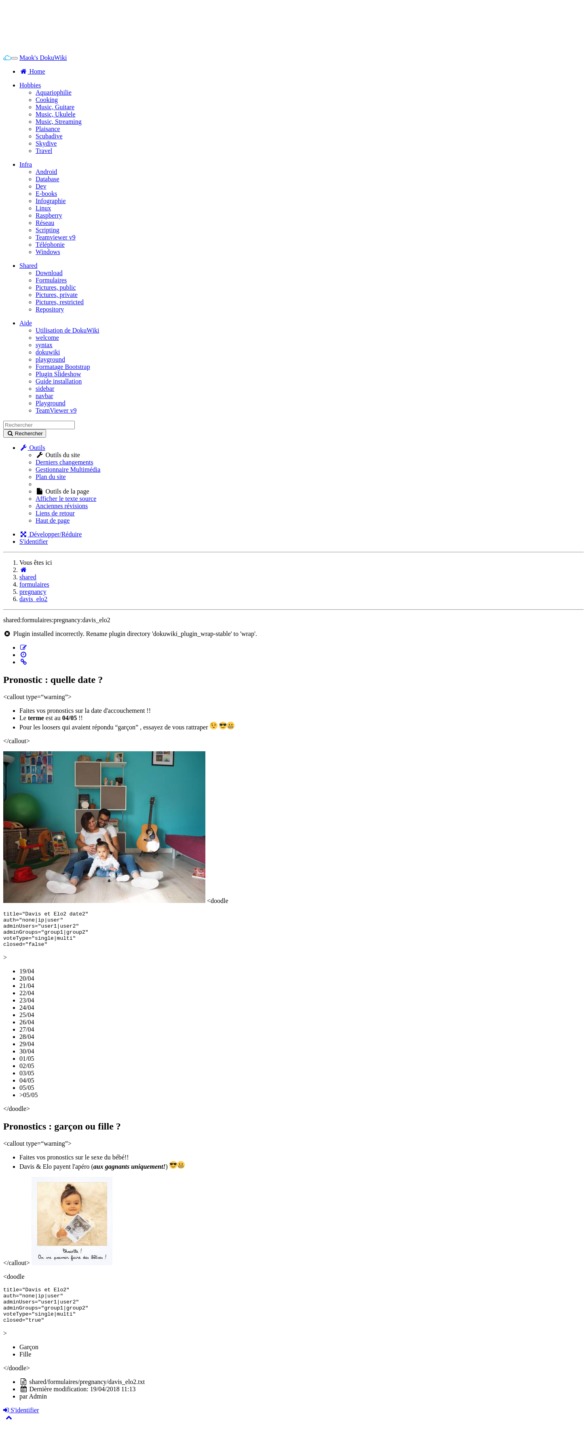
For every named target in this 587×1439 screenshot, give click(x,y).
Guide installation (59, 381)
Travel (44, 150)
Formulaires (51, 280)
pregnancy (32, 591)
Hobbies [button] (30, 85)
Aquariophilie (54, 92)
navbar (44, 395)
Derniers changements (64, 462)
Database (47, 179)
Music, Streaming (59, 121)
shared (27, 577)
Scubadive (49, 136)
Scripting (47, 230)
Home (32, 71)
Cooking (47, 99)
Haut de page (53, 520)
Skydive (46, 143)
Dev (41, 186)
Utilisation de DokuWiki (67, 330)
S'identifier (33, 541)
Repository (50, 309)
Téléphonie (50, 244)
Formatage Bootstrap (63, 366)
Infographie (51, 200)
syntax (44, 344)
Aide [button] (25, 323)
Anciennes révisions (62, 505)
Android (46, 171)
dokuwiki (48, 352)
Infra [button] (25, 164)
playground (50, 359)
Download (49, 272)
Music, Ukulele (56, 114)
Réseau (45, 222)
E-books (46, 193)
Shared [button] (28, 265)
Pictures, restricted (60, 302)
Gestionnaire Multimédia (68, 469)
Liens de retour (55, 513)
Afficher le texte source (66, 498)
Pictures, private (57, 294)
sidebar (45, 388)
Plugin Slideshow (58, 374)
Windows (48, 251)
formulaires (34, 584)
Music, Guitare (55, 107)
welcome (47, 337)
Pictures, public (56, 287)
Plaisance (48, 128)
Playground (50, 403)
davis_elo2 (33, 599)
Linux (43, 208)
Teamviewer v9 (56, 237)
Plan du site (51, 476)
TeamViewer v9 (56, 410)
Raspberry (49, 215)
